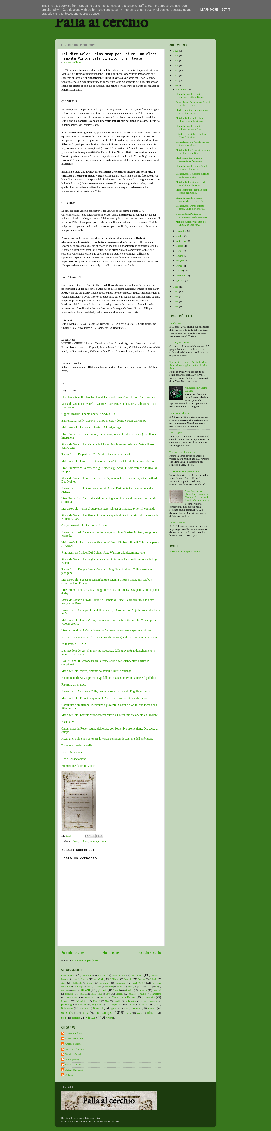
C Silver (114, 979)
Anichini (87, 975)
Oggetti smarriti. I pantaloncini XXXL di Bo (88, 413)
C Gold (98, 979)
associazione (118, 975)
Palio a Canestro (150, 1001)
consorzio (120, 982)
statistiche (67, 1012)
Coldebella (77, 983)
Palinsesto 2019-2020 (74, 643)
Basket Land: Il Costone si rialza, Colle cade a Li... (193, 175)
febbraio (180, 275)
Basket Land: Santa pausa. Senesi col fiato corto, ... (193, 103)
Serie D (98, 1008)
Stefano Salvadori (74, 1069)
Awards (154, 975)
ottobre (180, 236)
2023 (176, 65)
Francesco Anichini (75, 1049)
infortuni (157, 990)
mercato (150, 997)
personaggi (66, 1004)
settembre (181, 240)
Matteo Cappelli (73, 1064)
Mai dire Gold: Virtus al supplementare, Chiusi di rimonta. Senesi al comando (108, 508)
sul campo (95, 841)
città (63, 982)
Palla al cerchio (101, 23)
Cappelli (128, 979)
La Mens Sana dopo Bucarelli (184, 471)
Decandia (109, 986)
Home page (111, 952)
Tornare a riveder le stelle (76, 745)
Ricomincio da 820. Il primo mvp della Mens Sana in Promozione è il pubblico (109, 677)
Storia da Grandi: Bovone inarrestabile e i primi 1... (190, 199)
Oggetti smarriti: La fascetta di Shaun (84, 525)
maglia (143, 993)
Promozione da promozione (78, 765)
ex (139, 986)
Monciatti (81, 1001)
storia (85, 1012)
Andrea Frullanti (73, 1033)
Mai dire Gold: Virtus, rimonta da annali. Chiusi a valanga (96, 671)
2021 (176, 75)
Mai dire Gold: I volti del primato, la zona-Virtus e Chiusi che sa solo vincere (108, 461)
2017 (176, 291)
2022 (176, 70)
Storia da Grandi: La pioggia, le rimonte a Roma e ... (192, 167)
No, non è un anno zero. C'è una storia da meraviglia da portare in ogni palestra (109, 637)
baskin (74, 979)
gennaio (180, 280)
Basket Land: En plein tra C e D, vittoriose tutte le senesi (95, 454)
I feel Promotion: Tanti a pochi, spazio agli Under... (192, 191)
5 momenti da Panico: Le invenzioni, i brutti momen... (192, 215)
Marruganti (72, 997)
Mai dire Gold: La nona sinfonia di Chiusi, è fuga (91, 427)
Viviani (109, 1018)
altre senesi (68, 975)
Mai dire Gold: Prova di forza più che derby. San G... (193, 151)
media (103, 997)
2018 (176, 286)
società (136, 1008)
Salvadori (67, 1008)
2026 (176, 50)
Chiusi (75, 841)
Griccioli (129, 990)
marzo (179, 270)
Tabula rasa (175, 323)
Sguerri (113, 1008)
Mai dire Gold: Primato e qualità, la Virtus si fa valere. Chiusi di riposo (104, 698)
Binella (84, 979)
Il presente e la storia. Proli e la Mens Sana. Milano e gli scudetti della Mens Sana (188, 365)
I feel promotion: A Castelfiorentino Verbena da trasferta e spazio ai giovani (106, 630)
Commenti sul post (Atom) (85, 960)
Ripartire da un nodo (73, 684)
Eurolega (131, 986)
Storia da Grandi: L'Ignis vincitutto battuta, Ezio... (190, 95)
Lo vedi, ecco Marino (180, 342)
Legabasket (82, 994)
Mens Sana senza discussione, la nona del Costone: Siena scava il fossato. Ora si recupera (197, 496)
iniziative (69, 993)
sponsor (152, 1008)
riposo (155, 1004)
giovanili (102, 990)
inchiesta (142, 990)
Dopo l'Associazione (73, 759)
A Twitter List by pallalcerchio (184, 551)
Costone (138, 982)
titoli (63, 1017)
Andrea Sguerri (73, 1043)
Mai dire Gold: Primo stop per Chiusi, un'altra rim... (191, 223)
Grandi (116, 990)
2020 (176, 80)
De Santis (98, 986)
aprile (179, 265)
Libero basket (96, 994)
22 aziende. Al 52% (179, 413)
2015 (176, 301)
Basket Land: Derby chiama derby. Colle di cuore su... (190, 207)
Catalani (141, 979)
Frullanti (84, 841)
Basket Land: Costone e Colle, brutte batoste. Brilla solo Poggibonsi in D (105, 691)
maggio (180, 260)
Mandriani (155, 993)
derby (119, 986)
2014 (176, 306)
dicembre (181, 89)
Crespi (80, 986)
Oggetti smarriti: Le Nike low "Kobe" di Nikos (191, 135)
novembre (181, 231)
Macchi (119, 993)
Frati (74, 990)
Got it (226, 9)
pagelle (117, 1001)
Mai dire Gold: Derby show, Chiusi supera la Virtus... (190, 119)
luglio (179, 250)
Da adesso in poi (177, 522)
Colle (89, 982)
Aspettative (68, 721)
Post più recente (72, 952)
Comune (104, 982)
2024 (176, 60)
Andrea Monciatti (74, 1038)
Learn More (209, 9)
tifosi (150, 1012)
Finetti (149, 986)
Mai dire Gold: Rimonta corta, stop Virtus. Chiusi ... (191, 183)
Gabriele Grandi (73, 1054)
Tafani (128, 1013)
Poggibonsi (97, 1004)
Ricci (144, 1004)
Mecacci (89, 997)
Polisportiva (115, 1004)
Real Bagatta (175, 432)
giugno (180, 255)
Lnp (108, 993)
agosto (180, 245)
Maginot (132, 994)
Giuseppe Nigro (73, 1059)
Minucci (65, 1001)
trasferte (76, 1017)
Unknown (70, 1074)
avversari (136, 975)
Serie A (85, 1008)
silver (126, 1008)
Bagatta (64, 979)
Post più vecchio (149, 952)
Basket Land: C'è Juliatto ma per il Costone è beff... (192, 143)
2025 (176, 55)
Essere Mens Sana (72, 752)
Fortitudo (65, 990)
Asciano (102, 975)
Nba (107, 1001)
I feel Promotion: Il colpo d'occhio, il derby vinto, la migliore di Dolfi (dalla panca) (108, 396)
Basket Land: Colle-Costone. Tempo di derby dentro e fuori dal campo (103, 420)
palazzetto (131, 1001)
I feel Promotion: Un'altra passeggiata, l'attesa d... (189, 159)
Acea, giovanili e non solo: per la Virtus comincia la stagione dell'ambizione (107, 738)
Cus (88, 986)
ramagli (131, 1004)
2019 (176, 85)
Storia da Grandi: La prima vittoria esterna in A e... (189, 127)
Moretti (96, 1001)
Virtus (104, 841)
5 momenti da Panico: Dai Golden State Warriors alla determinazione (103, 552)
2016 (176, 296)
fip (156, 986)
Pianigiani (83, 1004)
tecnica (140, 1013)
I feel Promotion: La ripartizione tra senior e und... (192, 111)
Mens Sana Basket (124, 997)
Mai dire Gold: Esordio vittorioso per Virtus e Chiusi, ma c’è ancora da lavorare (109, 715)
